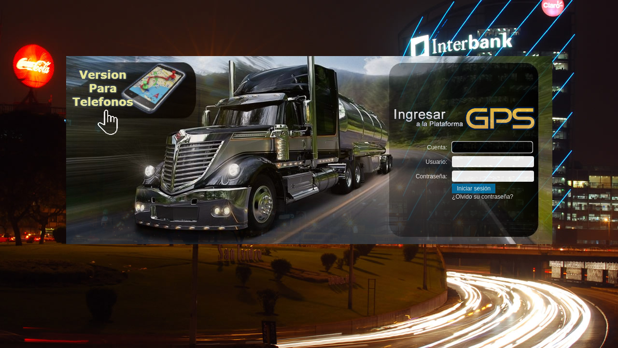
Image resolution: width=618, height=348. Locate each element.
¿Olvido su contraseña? (482, 196)
